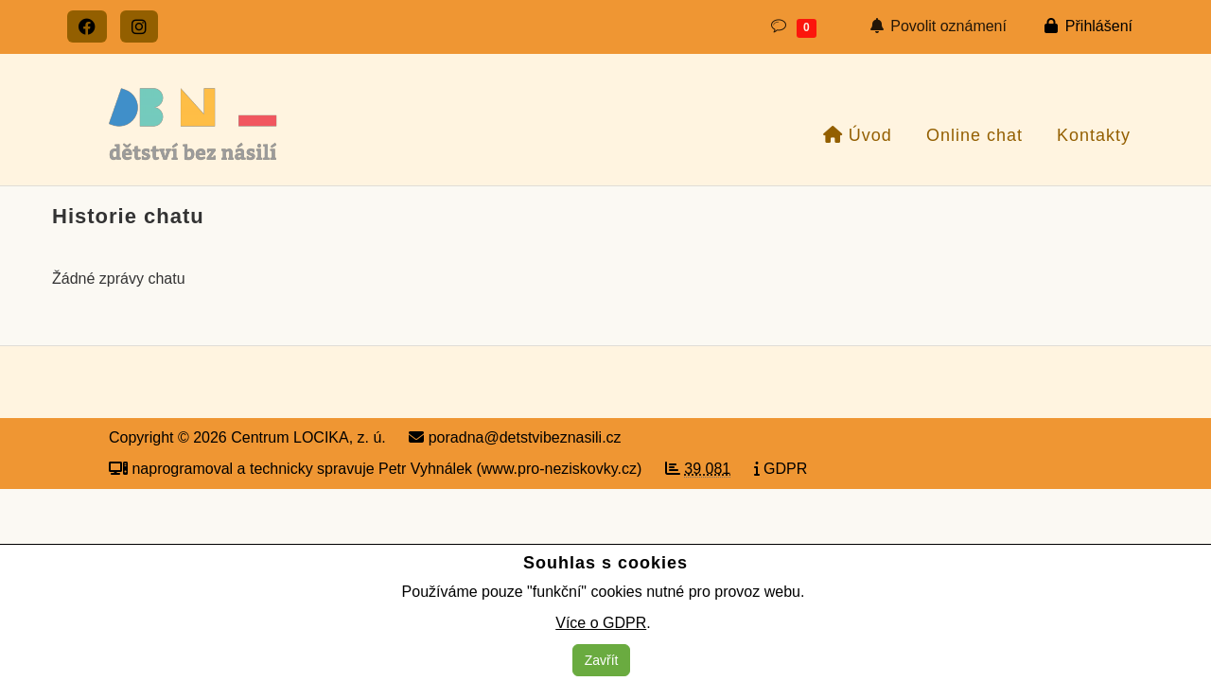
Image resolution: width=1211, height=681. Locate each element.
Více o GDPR (600, 623)
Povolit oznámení (938, 26)
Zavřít (602, 660)
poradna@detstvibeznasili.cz (515, 437)
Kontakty (1091, 135)
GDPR (781, 469)
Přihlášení (1088, 26)
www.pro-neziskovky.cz (559, 469)
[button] (792, 27)
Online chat (972, 135)
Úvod (857, 135)
